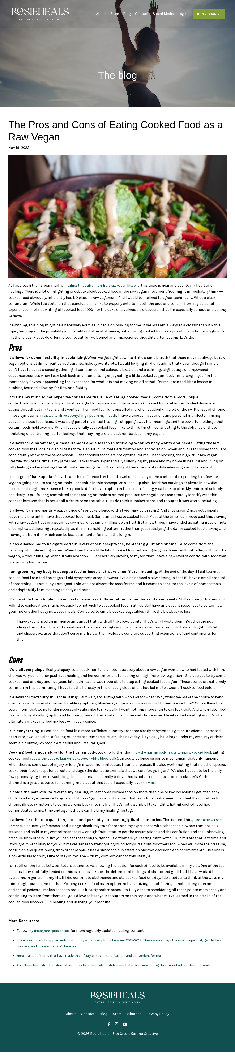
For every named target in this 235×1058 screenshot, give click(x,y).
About (100, 13)
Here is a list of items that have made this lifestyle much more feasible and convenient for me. (97, 955)
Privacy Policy (157, 1020)
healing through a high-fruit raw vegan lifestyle (106, 285)
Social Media (163, 13)
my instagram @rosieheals (51, 930)
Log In (183, 13)
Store (113, 13)
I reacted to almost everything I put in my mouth (81, 415)
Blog (126, 13)
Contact (141, 13)
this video (164, 782)
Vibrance (134, 1020)
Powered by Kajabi (117, 1047)
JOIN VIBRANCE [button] (208, 14)
